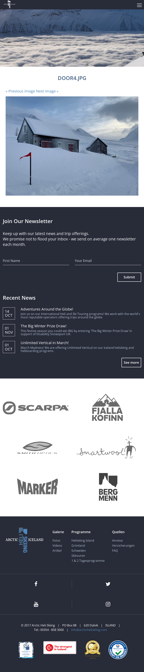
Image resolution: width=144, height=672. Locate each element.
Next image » (47, 91)
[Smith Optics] (37, 447)
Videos (57, 545)
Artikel (57, 551)
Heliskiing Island (82, 540)
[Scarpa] (36, 408)
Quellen (118, 531)
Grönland (78, 545)
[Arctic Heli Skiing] (9, 5)
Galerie (58, 531)
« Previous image (20, 91)
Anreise (117, 540)
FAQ (115, 551)
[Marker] (37, 486)
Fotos (56, 540)
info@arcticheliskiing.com (89, 630)
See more (131, 362)
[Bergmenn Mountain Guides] (108, 486)
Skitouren (78, 556)
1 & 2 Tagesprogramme (88, 561)
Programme (81, 531)
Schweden (78, 551)
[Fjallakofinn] (106, 408)
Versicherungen (123, 545)
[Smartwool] (106, 447)
